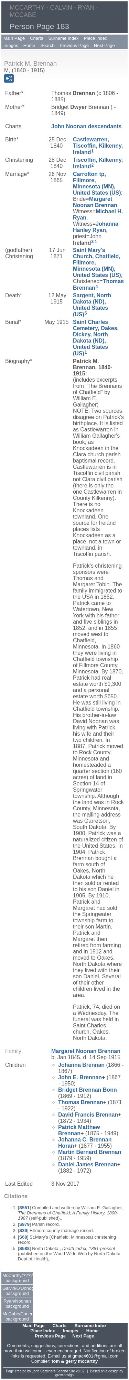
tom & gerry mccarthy (75, 1361)
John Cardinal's (44, 1371)
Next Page (104, 45)
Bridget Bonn (87, 1090)
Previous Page (74, 45)
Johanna (81, 1065)
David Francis (88, 1115)
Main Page (14, 38)
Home (29, 45)
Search (47, 45)
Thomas (80, 1102)
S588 (24, 1248)
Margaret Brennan (95, 202)
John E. (80, 1077)
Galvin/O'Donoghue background (17, 1291)
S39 (23, 1230)
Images (10, 45)
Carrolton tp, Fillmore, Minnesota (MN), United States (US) (97, 183)
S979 (24, 1224)
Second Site (65, 1371)
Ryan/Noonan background (17, 1303)
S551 (24, 1207)
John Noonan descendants (86, 126)
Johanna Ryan (95, 227)
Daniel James (87, 1164)
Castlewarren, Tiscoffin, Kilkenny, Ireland (98, 146)
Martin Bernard (89, 1152)
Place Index (95, 38)
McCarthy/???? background (17, 1278)
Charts (36, 38)
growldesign (64, 1375)
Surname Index (63, 38)
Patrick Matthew (79, 1130)
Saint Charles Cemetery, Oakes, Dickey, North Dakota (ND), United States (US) (96, 337)
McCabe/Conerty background (17, 1316)
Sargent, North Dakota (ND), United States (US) (92, 304)
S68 (23, 1237)
